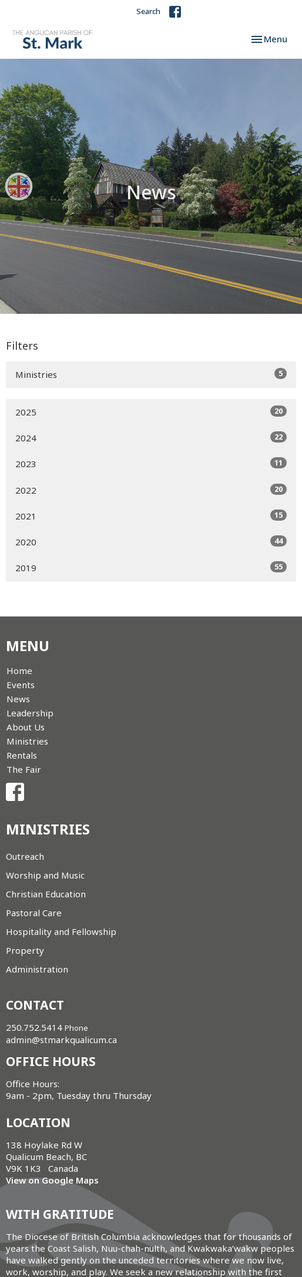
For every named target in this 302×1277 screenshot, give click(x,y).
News (18, 699)
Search (148, 11)
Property (25, 950)
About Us (25, 727)
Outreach (25, 856)
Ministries (151, 374)
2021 (151, 516)
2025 (151, 411)
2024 (151, 437)
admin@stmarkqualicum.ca (61, 1039)
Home (19, 670)
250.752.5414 (34, 1027)
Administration (37, 969)
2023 (151, 463)
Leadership (29, 713)
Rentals (21, 755)
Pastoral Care (34, 913)
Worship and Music (45, 875)
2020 (151, 541)
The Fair (23, 769)
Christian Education (46, 894)
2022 (151, 490)
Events (20, 685)
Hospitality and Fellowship (61, 931)
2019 (151, 567)
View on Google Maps (52, 1180)
